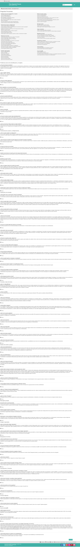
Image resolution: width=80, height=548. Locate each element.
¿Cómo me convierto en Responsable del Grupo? (44, 18)
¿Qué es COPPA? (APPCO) (5, 15)
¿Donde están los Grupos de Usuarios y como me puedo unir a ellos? (47, 17)
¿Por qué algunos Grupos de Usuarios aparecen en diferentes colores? (48, 19)
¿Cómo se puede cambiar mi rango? (6, 32)
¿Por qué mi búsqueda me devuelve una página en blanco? (46, 36)
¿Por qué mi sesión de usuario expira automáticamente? (9, 21)
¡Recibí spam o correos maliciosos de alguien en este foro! (46, 26)
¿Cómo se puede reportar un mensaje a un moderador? (9, 45)
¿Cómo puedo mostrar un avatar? (6, 31)
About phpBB (8, 512)
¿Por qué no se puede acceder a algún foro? (8, 42)
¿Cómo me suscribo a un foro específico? (43, 43)
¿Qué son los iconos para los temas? (6, 59)
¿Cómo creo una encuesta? (5, 39)
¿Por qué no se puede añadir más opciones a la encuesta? (10, 40)
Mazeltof (11, 545)
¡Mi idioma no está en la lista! (5, 29)
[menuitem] (59, 542)
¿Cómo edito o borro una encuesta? (6, 41)
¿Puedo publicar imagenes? (5, 54)
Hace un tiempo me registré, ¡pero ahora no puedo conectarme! (10, 19)
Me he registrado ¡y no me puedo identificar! (7, 17)
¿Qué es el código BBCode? (5, 51)
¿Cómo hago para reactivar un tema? (6, 48)
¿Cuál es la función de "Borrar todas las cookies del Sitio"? (10, 22)
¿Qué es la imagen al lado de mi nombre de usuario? (9, 30)
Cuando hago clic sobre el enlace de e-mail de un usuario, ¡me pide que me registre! (14, 33)
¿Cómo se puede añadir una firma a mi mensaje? (8, 38)
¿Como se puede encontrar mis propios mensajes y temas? (46, 38)
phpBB (40, 160)
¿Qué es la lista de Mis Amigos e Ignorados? (44, 30)
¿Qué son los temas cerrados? (5, 58)
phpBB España (14, 544)
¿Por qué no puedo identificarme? (6, 18)
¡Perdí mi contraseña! (4, 20)
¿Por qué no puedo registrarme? (6, 16)
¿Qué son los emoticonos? (5, 53)
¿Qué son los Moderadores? (41, 15)
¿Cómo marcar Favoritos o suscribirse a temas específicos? (46, 42)
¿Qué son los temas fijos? (5, 57)
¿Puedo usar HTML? (4, 52)
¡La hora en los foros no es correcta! (6, 27)
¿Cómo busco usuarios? (41, 37)
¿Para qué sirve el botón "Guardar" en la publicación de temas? (10, 46)
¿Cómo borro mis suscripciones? (42, 44)
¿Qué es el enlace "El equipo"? (42, 21)
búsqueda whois (10, 525)
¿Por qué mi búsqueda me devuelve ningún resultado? (45, 35)
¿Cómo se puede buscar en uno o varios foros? (44, 34)
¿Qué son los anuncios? (4, 56)
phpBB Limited (40, 511)
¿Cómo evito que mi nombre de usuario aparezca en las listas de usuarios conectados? (14, 26)
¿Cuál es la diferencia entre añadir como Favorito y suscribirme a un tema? (48, 41)
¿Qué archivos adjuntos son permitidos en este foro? (45, 47)
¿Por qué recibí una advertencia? (6, 44)
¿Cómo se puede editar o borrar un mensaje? (8, 37)
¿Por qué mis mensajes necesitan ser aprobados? (8, 47)
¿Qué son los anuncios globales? (6, 55)
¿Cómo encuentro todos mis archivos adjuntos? (44, 48)
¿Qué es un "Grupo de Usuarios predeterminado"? (45, 20)
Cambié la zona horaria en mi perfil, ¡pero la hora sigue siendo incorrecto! (12, 28)
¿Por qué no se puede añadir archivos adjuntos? (8, 43)
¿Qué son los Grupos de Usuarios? (42, 16)
